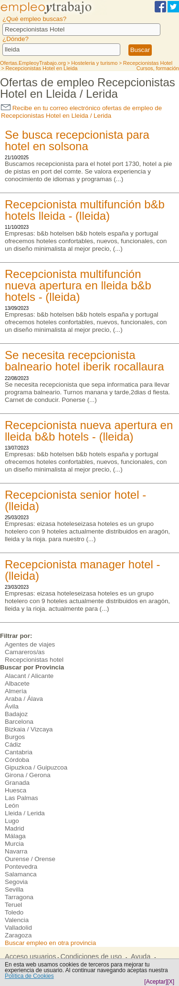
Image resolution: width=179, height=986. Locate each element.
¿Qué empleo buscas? (34, 18)
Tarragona (19, 897)
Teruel (13, 904)
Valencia (17, 920)
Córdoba (17, 759)
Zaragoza (18, 935)
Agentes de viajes (30, 644)
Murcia (14, 843)
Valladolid (18, 927)
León (12, 805)
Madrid (14, 828)
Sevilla (14, 889)
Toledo (14, 912)
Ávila (12, 706)
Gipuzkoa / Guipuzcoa (36, 767)
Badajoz (16, 714)
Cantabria (18, 752)
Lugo (12, 820)
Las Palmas (21, 797)
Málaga (15, 836)
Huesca (15, 790)
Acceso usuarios (30, 956)
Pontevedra (21, 866)
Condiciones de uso (91, 956)
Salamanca (21, 874)
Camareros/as (25, 652)
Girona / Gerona (28, 775)
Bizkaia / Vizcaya (29, 729)
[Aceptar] (155, 982)
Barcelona (19, 721)
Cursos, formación (158, 68)
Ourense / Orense (30, 859)
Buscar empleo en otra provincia (50, 942)
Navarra (16, 851)
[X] (170, 982)
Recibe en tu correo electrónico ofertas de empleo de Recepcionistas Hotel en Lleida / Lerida (81, 111)
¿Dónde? (15, 38)
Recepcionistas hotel (34, 659)
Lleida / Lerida (25, 813)
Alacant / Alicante (29, 675)
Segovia (16, 881)
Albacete (17, 683)
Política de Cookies (29, 976)
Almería (16, 691)
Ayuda (140, 956)
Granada (17, 782)
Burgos (15, 736)
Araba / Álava (24, 698)
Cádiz (13, 744)
